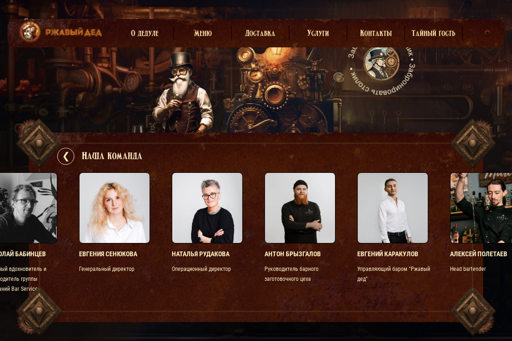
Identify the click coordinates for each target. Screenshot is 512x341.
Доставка (260, 33)
